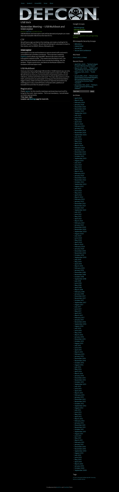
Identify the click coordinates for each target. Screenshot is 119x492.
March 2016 (79, 335)
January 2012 (79, 423)
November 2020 (80, 229)
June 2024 (78, 139)
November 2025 (80, 109)
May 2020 (78, 240)
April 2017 (78, 313)
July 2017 (78, 307)
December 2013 (80, 378)
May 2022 (78, 193)
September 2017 (80, 302)
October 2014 (79, 363)
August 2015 (79, 343)
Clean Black (66, 487)
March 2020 (79, 244)
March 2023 (79, 171)
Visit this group (79, 28)
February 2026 (80, 102)
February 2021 (79, 223)
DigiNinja (24, 56)
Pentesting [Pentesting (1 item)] (93, 477)
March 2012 (79, 419)
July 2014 (78, 367)
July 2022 (78, 188)
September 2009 (81, 470)
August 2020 (79, 234)
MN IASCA (78, 44)
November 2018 (80, 274)
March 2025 (79, 124)
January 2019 (79, 270)
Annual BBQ (38, 3)
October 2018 (79, 277)
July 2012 (78, 410)
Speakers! (29, 3)
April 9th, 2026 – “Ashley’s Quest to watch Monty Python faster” (86, 65)
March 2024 (79, 145)
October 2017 (79, 300)
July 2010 (78, 455)
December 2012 (80, 399)
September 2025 (80, 113)
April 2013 (78, 391)
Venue (45, 3)
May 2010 (78, 459)
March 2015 (79, 352)
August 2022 (79, 186)
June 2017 (78, 309)
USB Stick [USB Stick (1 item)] (83, 479)
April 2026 (78, 98)
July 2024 (78, 137)
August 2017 (79, 305)
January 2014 (79, 376)
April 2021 (78, 219)
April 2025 (78, 122)
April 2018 (78, 287)
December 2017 (80, 296)
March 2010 (79, 464)
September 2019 (80, 257)
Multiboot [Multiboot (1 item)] (84, 477)
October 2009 (79, 468)
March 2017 (79, 315)
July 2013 (78, 386)
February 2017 (79, 318)
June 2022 (78, 191)
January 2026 (79, 105)
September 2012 (80, 406)
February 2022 (80, 199)
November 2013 (80, 380)
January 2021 (79, 225)
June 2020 (78, 238)
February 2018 (79, 292)
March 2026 (79, 100)
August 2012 (79, 408)
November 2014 (80, 361)
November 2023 (80, 154)
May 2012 (78, 414)
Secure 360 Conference (83, 50)
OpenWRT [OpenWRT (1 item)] (89, 477)
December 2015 (80, 339)
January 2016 (79, 337)
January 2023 (79, 176)
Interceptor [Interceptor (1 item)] (80, 477)
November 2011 (80, 427)
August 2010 (79, 453)
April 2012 (78, 416)
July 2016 (78, 328)
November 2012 (80, 401)
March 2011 (79, 440)
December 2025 (80, 107)
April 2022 (78, 195)
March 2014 (79, 373)
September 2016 (80, 324)
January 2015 (79, 356)
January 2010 (79, 466)
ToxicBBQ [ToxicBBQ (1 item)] (79, 479)
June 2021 (78, 214)
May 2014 (78, 369)
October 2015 (79, 341)
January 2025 (79, 128)
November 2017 (80, 298)
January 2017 (79, 320)
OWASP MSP (79, 46)
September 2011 (80, 432)
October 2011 (79, 429)
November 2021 (80, 206)
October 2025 (79, 111)
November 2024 (80, 133)
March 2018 (79, 290)
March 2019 (79, 266)
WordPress (59, 487)
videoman (28, 31)
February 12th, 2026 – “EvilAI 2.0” (85, 73)
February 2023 (80, 173)
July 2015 (78, 345)
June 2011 (78, 436)
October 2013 (79, 382)
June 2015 (78, 348)
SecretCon (78, 48)
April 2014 (78, 371)
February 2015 (79, 354)
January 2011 (79, 444)
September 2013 (80, 384)
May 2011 (78, 438)
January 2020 (79, 249)
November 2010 (80, 449)
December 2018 (80, 272)
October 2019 (79, 255)
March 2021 (79, 221)
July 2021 (78, 212)
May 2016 (78, 333)
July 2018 (78, 281)
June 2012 (78, 412)
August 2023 (79, 160)
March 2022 (79, 197)
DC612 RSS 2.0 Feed (80, 57)
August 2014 (79, 365)
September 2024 (81, 135)
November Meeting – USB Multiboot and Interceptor (43, 27)
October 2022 (79, 182)
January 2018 (79, 294)
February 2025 (80, 126)
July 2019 (78, 259)
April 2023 (78, 169)
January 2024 (79, 150)
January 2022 (79, 201)
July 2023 (78, 163)
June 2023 (78, 165)
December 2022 (80, 178)
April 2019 (78, 264)
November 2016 (80, 322)
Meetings (33, 99)
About (51, 3)
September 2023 (80, 158)
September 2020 (81, 231)
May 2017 (78, 311)
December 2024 (80, 130)
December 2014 (80, 358)
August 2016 (79, 326)
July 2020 (78, 236)
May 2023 (78, 167)
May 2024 (78, 141)
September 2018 (80, 279)
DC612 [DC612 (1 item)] (76, 477)
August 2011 (79, 434)
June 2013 (78, 388)
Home (22, 3)
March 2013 (79, 393)
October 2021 (79, 208)
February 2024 (80, 148)
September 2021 (80, 210)
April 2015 (78, 350)
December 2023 (80, 152)
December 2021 (80, 204)
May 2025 (78, 120)
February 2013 (79, 395)
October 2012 (79, 404)
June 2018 (78, 283)
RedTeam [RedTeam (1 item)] (75, 479)
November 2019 (80, 253)
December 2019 (80, 251)
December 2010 (80, 447)
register (27, 91)
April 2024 (78, 143)
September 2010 (80, 451)
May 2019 (78, 262)
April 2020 (78, 242)
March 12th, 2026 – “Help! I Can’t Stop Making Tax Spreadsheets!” (86, 69)
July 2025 (78, 115)
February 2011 (79, 442)
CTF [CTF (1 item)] (74, 477)
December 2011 (80, 425)
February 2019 (80, 268)
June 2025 (78, 117)
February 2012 (79, 421)
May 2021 (78, 216)
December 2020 (80, 227)
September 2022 (80, 184)
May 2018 (78, 285)
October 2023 (79, 156)
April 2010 (78, 462)
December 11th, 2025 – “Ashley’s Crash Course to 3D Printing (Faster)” (86, 86)
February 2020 (80, 247)
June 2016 (78, 330)
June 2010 (78, 457)
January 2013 (79, 397)
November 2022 (80, 180)
